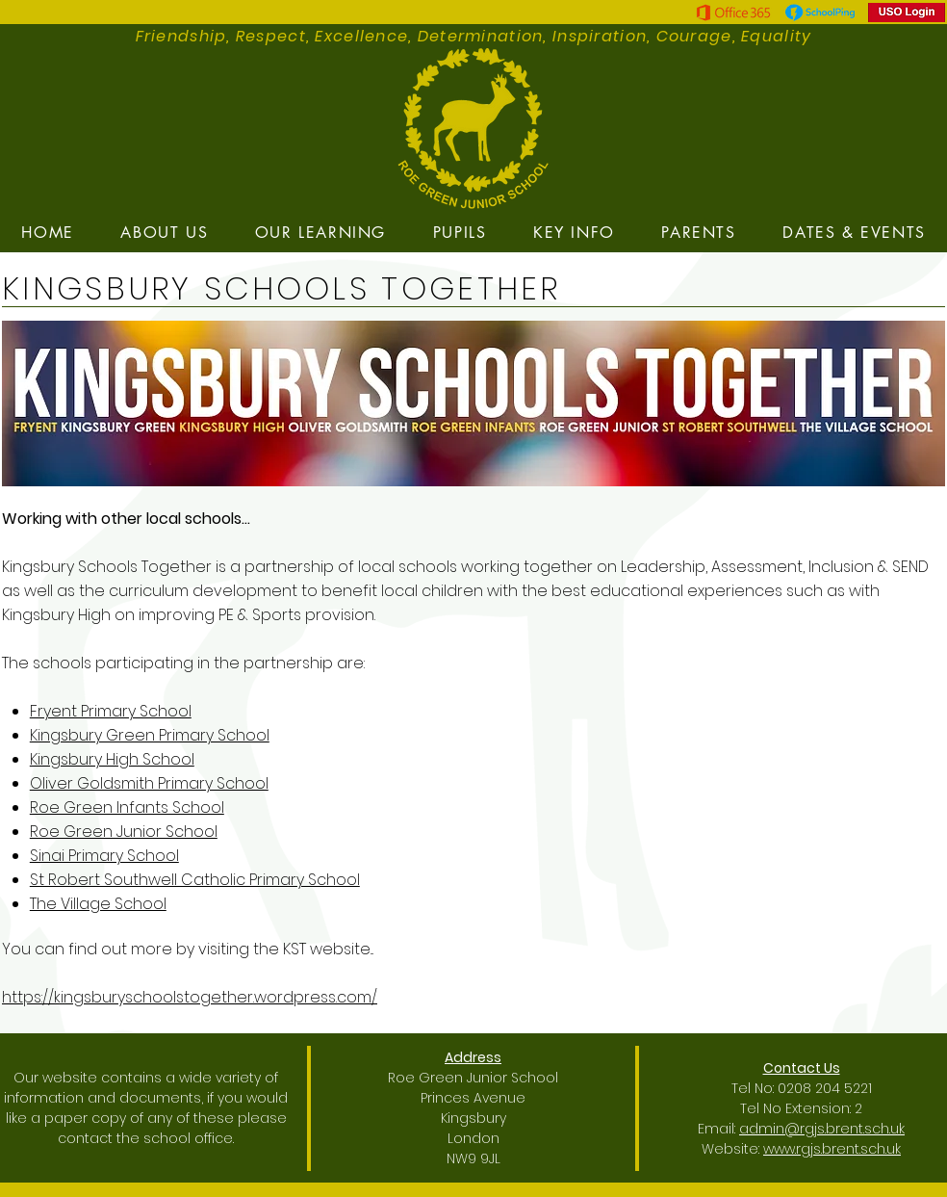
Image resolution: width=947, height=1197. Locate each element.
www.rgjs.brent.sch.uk (832, 1148)
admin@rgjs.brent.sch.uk (822, 1128)
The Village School (98, 904)
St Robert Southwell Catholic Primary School (195, 880)
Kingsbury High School (112, 759)
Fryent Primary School (111, 711)
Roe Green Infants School (127, 807)
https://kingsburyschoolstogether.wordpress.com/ (189, 997)
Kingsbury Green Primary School (149, 735)
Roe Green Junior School (124, 831)
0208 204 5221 (825, 1088)
